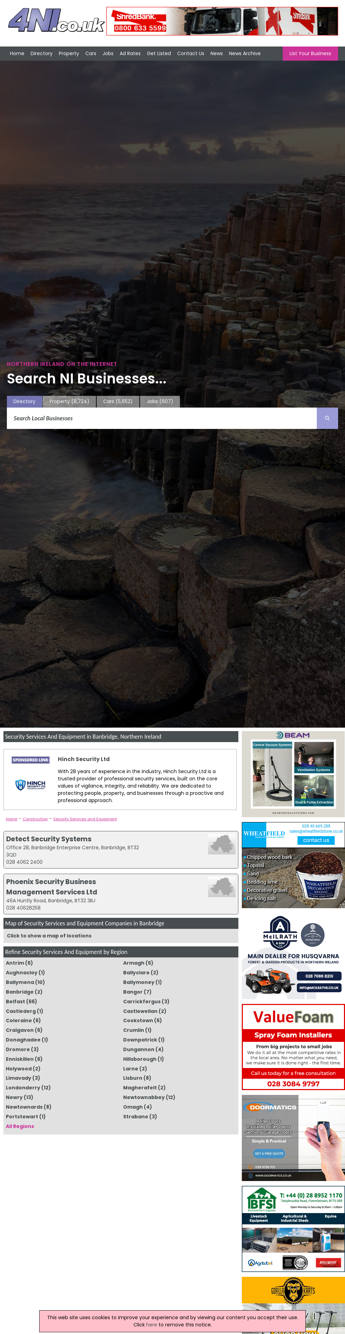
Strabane (135, 1116)
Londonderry (23, 1087)
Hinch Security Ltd (84, 759)
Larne (130, 1068)
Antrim (15, 963)
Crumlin (133, 1030)
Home (17, 53)
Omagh (133, 1107)
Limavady (18, 1078)
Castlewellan (140, 1011)
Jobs (108, 53)
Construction (35, 819)
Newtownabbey (144, 1097)
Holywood (19, 1068)
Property (69, 53)
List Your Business (310, 53)
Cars (90, 53)
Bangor (133, 991)
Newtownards (24, 1107)
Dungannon (138, 1049)
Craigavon (20, 1030)
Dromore (18, 1049)
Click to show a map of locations (49, 935)
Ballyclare (136, 972)
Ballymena (20, 982)
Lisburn (132, 1078)
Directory (42, 53)
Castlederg (21, 1011)
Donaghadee (23, 1039)
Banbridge (20, 991)
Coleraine (19, 1020)
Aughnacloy (21, 972)
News (217, 53)
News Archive (245, 53)
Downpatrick (140, 1039)
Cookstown (138, 1020)
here (151, 1324)
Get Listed (159, 53)
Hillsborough (140, 1059)
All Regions (20, 1126)
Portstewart (22, 1116)
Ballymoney (138, 982)
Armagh (133, 963)
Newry (14, 1097)
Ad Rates (130, 53)
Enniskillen (20, 1059)
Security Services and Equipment (85, 819)
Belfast (15, 1001)
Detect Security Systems (48, 839)
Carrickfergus (142, 1001)
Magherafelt (140, 1087)
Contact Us (190, 53)
